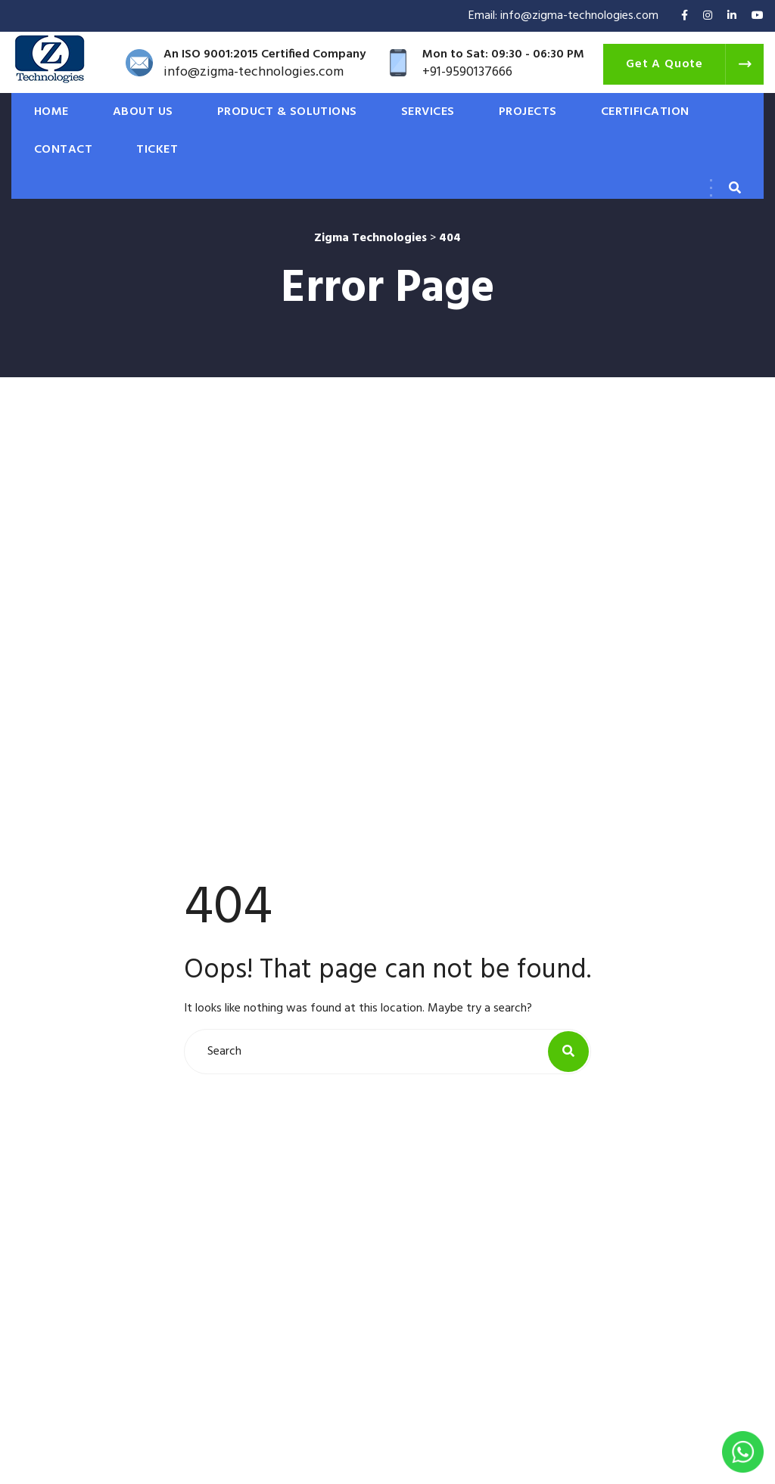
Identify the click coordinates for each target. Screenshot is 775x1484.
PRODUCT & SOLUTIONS (287, 112)
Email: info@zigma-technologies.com (563, 16)
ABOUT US (143, 112)
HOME (51, 112)
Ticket (157, 150)
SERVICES (428, 112)
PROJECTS (528, 112)
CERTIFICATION (645, 112)
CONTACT (63, 150)
